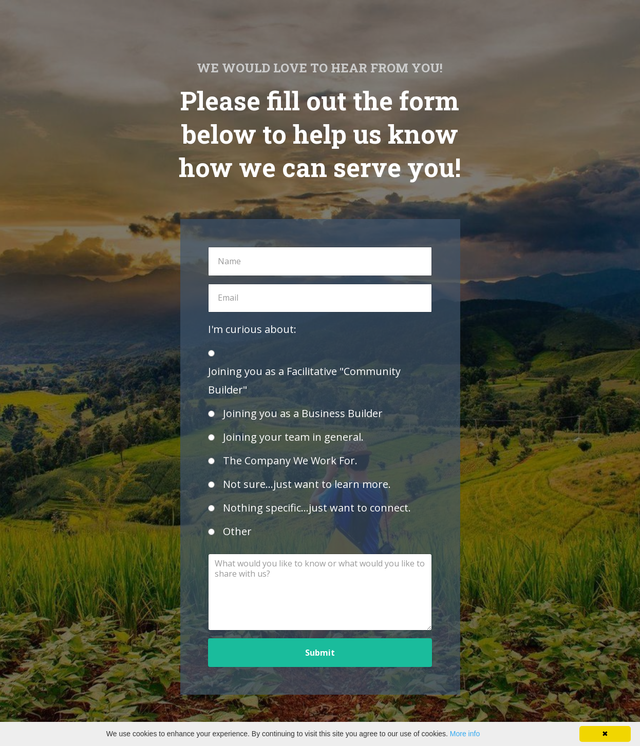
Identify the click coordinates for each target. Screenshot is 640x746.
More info (465, 734)
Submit (320, 652)
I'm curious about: (252, 329)
